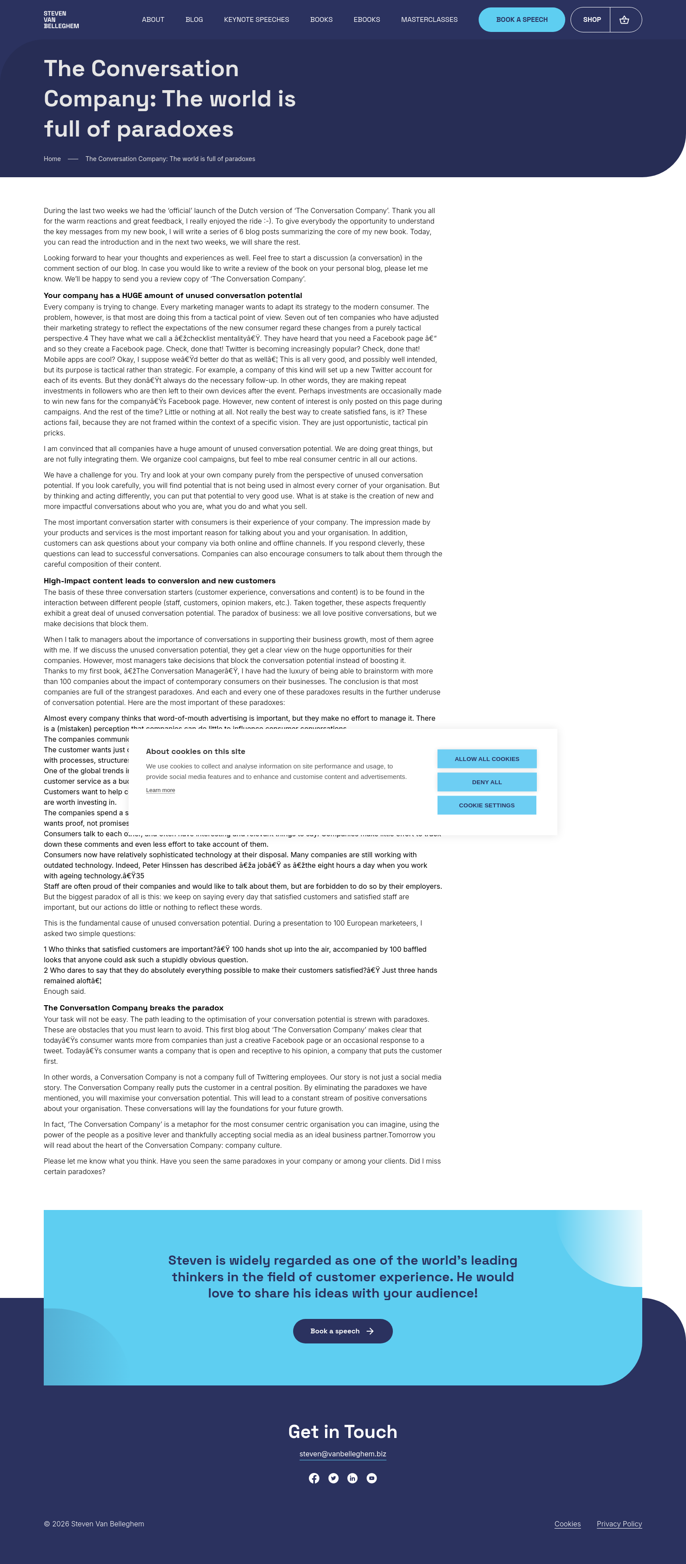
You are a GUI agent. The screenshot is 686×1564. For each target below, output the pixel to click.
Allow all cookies (487, 758)
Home (52, 158)
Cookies (567, 1523)
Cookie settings (487, 805)
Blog (194, 19)
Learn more (160, 789)
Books (321, 19)
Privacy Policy (619, 1523)
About (153, 19)
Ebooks (367, 19)
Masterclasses (429, 19)
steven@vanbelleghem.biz (343, 1453)
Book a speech (522, 19)
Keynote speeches (256, 19)
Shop (592, 19)
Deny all (487, 781)
